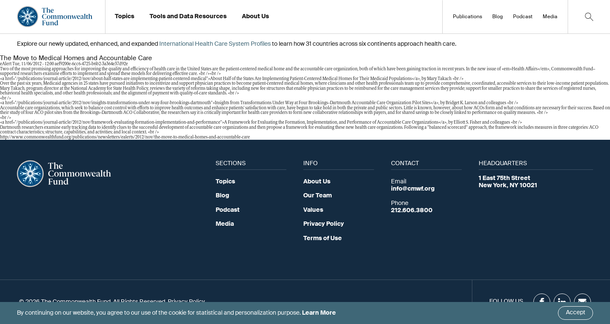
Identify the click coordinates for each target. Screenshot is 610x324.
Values (313, 210)
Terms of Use (322, 238)
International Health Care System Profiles (215, 44)
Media (550, 16)
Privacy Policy (323, 224)
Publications (467, 16)
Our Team (317, 196)
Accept (575, 313)
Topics (225, 182)
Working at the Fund (275, 19)
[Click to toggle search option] (589, 16)
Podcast (522, 16)
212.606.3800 (412, 210)
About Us (316, 182)
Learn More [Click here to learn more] (319, 313)
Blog (497, 16)
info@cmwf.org (413, 189)
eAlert (5, 64)
